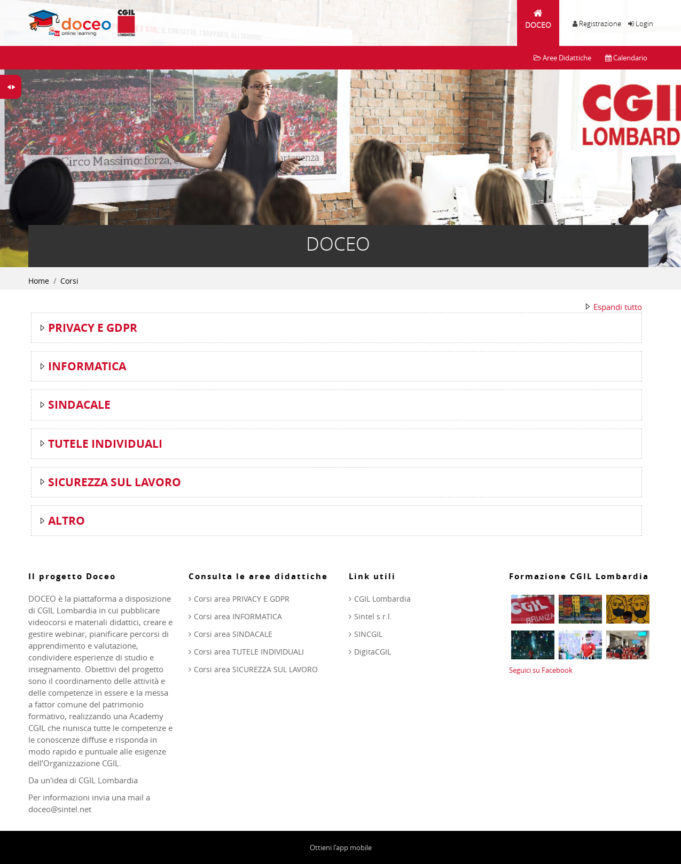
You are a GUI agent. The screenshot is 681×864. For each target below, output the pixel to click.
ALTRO (66, 520)
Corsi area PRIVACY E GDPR (241, 599)
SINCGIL (368, 634)
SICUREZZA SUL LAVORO (114, 482)
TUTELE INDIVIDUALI (105, 444)
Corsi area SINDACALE (233, 634)
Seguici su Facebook (541, 670)
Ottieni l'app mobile (341, 847)
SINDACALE (79, 404)
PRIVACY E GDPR (92, 328)
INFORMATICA (87, 366)
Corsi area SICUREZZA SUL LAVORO (256, 669)
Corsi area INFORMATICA (238, 616)
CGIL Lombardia (382, 599)
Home (38, 281)
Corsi (69, 281)
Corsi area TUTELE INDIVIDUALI (249, 652)
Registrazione (600, 23)
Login (644, 23)
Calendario (626, 58)
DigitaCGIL (372, 652)
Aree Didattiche (562, 58)
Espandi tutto (617, 306)
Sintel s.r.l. (373, 616)
